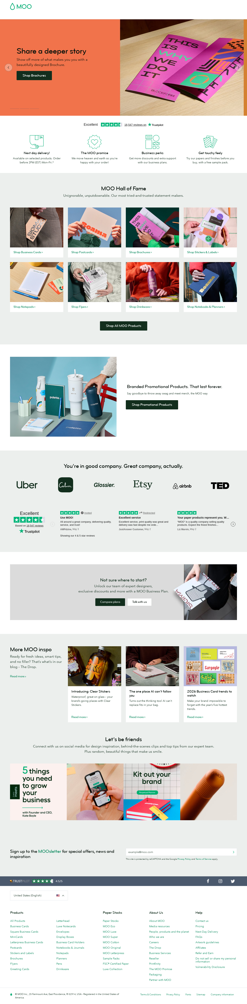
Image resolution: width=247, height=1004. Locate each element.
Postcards (40, 16)
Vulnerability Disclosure (210, 967)
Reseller (154, 958)
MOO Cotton (111, 942)
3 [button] (34, 108)
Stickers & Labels (62, 16)
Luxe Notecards (66, 926)
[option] (123, 67)
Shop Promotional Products (152, 405)
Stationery (113, 16)
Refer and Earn (204, 953)
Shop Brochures (37, 75)
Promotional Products (138, 16)
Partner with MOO (160, 980)
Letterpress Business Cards (26, 942)
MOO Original (112, 947)
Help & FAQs (200, 16)
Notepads (62, 953)
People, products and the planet (169, 931)
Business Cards (20, 16)
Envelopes (62, 931)
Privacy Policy (184, 859)
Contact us (201, 921)
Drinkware (62, 969)
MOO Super (110, 937)
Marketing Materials (90, 16)
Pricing (199, 926)
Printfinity (155, 963)
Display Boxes (65, 937)
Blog (185, 16)
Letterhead (62, 921)
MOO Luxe (109, 931)
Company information (222, 994)
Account (177, 5)
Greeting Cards (19, 969)
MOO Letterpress (113, 953)
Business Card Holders (70, 942)
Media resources (159, 926)
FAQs (198, 937)
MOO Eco (109, 926)
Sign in (189, 5)
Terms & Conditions (150, 994)
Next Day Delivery (206, 931)
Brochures (16, 958)
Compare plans (110, 602)
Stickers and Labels (22, 953)
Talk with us (139, 602)
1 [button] (14, 108)
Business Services (167, 16)
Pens (59, 963)
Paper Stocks (110, 921)
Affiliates (200, 947)
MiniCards (16, 937)
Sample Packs (111, 958)
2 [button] (24, 108)
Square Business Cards (24, 931)
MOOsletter (49, 851)
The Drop (155, 947)
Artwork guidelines (207, 942)
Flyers (14, 963)
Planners (61, 958)
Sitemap (200, 994)
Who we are (156, 937)
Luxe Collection (112, 969)
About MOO (157, 921)
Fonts (188, 994)
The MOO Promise (160, 969)
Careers (154, 942)
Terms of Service (203, 859)
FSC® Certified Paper (116, 963)
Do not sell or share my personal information (215, 960)
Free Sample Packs (156, 5)
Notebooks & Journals (70, 947)
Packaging (155, 974)
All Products (17, 921)
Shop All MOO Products (123, 326)
